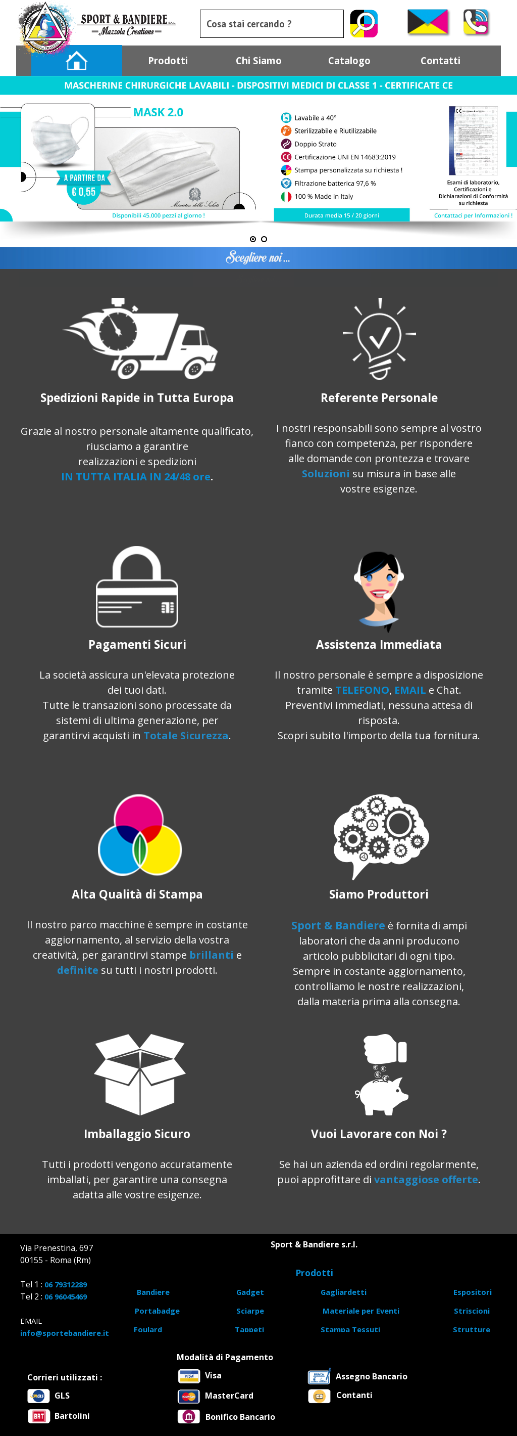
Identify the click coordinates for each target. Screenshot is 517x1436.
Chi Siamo (259, 60)
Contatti (440, 60)
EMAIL (410, 690)
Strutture (471, 1329)
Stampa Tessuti (350, 1329)
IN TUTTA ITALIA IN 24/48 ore (136, 476)
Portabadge (157, 1311)
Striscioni (472, 1311)
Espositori (472, 1292)
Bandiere (153, 1292)
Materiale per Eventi (361, 1311)
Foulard (148, 1329)
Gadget (250, 1292)
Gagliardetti (344, 1292)
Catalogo (349, 60)
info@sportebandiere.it (64, 1333)
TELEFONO (362, 690)
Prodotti (168, 60)
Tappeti (249, 1329)
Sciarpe (250, 1311)
